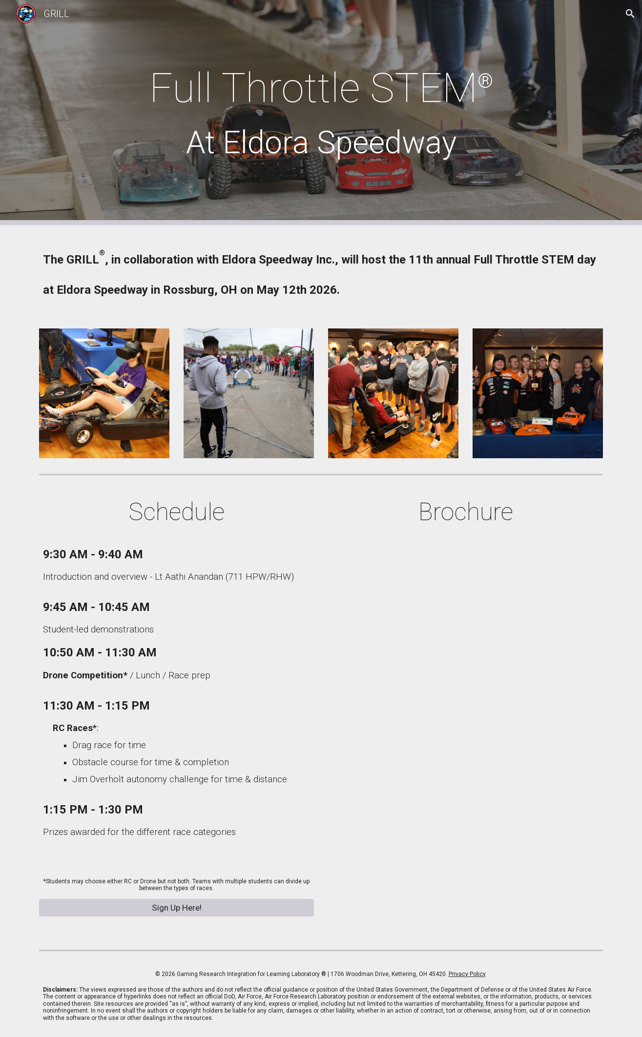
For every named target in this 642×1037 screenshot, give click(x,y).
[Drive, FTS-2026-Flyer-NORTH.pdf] (465, 734)
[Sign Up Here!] (176, 907)
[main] (320, 112)
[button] (630, 13)
